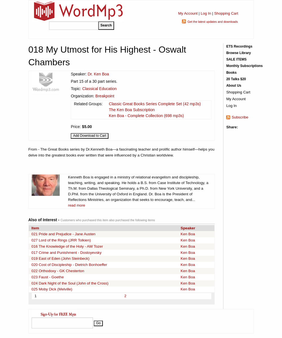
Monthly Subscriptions (244, 66)
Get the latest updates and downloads (212, 21)
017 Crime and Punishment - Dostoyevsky (67, 252)
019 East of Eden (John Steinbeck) (61, 258)
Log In (206, 13)
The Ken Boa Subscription (132, 110)
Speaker (188, 228)
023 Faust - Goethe (48, 277)
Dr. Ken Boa (98, 74)
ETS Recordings (239, 46)
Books (231, 73)
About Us (233, 86)
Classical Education (99, 88)
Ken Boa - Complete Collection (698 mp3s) (146, 115)
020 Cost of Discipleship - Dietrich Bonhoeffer (69, 265)
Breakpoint (105, 96)
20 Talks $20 (236, 79)
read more (76, 205)
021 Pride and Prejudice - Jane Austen (64, 234)
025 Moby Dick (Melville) (52, 289)
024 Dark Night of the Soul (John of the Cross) (70, 283)
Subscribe (240, 117)
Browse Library (238, 53)
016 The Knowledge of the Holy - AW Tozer (67, 246)
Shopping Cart (226, 13)
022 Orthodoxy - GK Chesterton (58, 271)
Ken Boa (188, 234)
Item (35, 228)
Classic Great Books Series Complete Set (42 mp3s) (155, 104)
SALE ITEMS (236, 59)
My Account (187, 13)
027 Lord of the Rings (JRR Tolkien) (61, 240)
